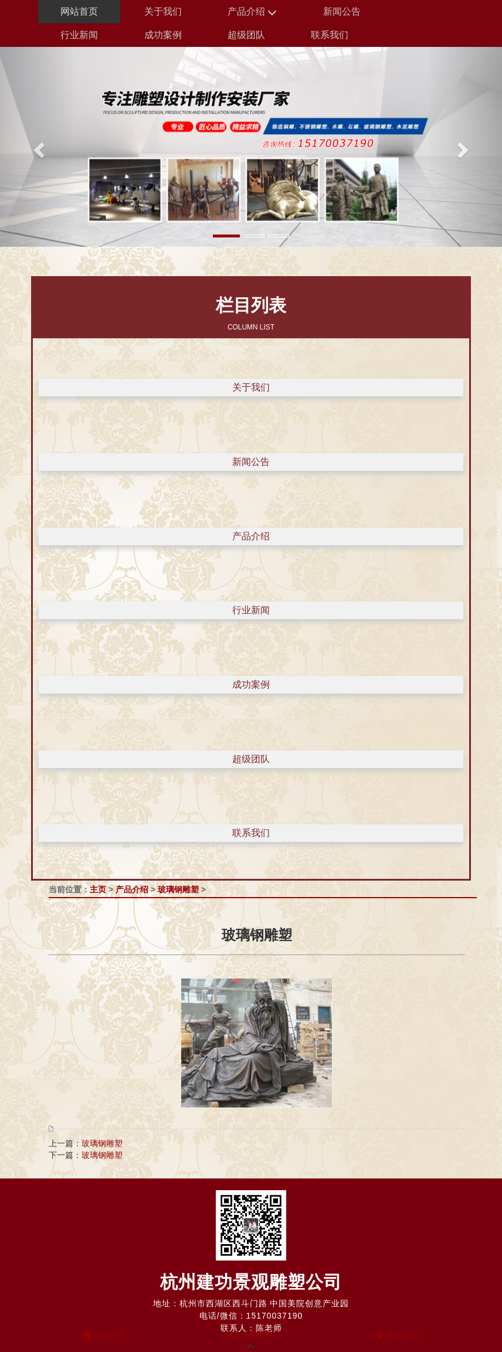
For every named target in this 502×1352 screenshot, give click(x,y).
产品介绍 (252, 12)
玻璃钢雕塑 (178, 889)
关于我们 (163, 11)
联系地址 (397, 1334)
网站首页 (79, 11)
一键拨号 (251, 1334)
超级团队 (246, 35)
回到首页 (104, 1334)
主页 (98, 889)
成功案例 (163, 35)
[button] (37, 147)
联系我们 (329, 35)
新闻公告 (342, 11)
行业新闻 (79, 35)
